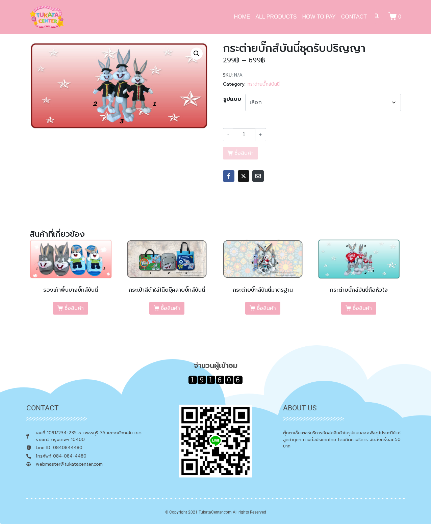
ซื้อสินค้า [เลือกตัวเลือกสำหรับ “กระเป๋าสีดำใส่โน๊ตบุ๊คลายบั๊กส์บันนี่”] (170, 308)
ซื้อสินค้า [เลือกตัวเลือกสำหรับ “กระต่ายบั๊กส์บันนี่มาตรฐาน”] (266, 308)
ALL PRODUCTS (276, 17)
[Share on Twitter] (243, 176)
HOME (242, 17)
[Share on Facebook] (228, 176)
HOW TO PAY (319, 17)
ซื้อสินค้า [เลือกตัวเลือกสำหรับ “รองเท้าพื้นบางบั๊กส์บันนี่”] (74, 308)
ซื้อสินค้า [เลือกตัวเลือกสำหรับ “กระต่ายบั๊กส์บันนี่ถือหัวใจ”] (362, 308)
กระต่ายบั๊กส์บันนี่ (263, 84)
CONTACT (354, 17)
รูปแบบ (232, 99)
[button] (197, 54)
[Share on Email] (258, 176)
